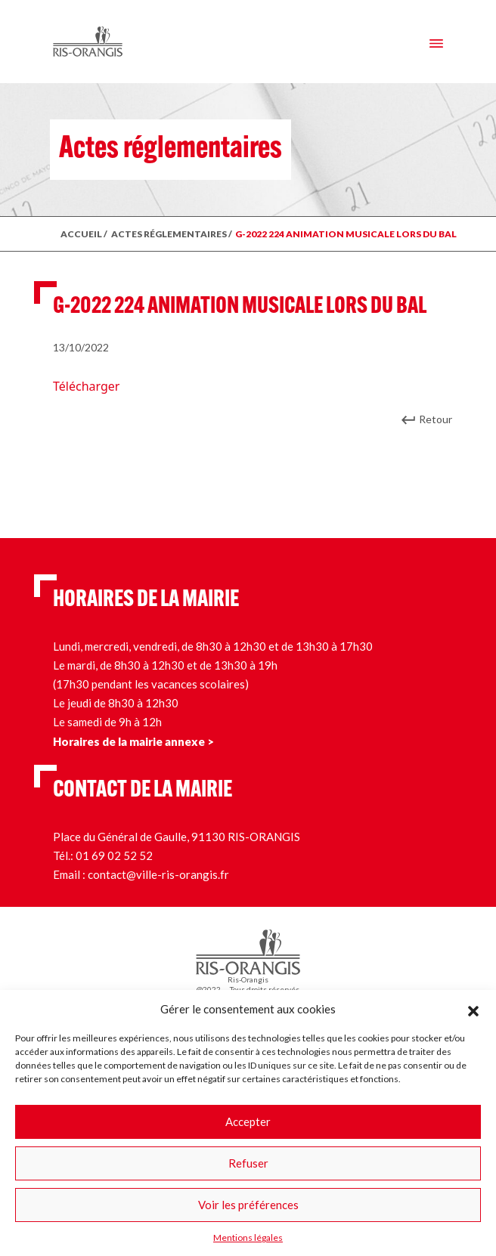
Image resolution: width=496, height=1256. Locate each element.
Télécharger (86, 386)
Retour (435, 419)
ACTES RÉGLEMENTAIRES (169, 234)
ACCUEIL (81, 234)
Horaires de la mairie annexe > (133, 741)
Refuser (248, 1163)
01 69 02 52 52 (114, 855)
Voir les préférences (248, 1204)
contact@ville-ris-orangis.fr (158, 874)
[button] (473, 1008)
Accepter (248, 1121)
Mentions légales (248, 1237)
